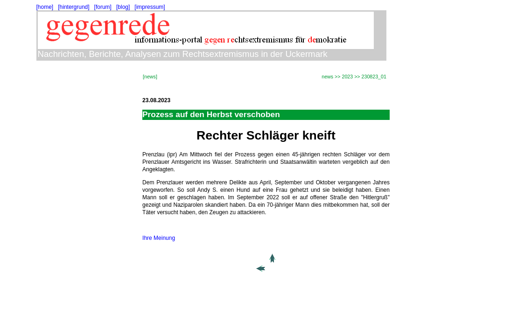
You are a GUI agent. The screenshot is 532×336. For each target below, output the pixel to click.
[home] (45, 7)
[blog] (123, 7)
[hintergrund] (73, 7)
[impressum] (149, 7)
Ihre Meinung (158, 238)
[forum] (103, 7)
